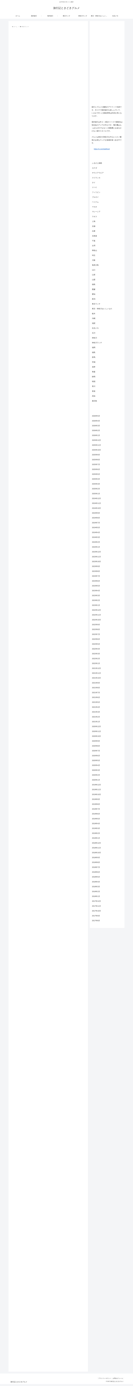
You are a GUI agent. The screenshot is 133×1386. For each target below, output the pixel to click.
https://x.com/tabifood (102, 149)
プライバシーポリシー (104, 1380)
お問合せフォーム (117, 1380)
